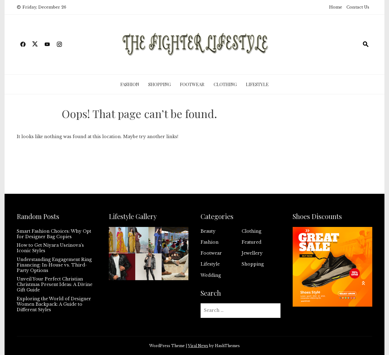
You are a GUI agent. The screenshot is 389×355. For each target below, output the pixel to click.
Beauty (208, 231)
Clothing (225, 84)
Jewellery (252, 253)
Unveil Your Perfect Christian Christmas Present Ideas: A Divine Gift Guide (54, 284)
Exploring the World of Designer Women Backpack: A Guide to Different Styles (54, 304)
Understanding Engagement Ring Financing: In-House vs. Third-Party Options (54, 265)
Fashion (129, 84)
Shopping (159, 84)
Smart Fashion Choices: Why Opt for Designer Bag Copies (54, 233)
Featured (251, 242)
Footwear (192, 84)
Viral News (198, 345)
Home (335, 7)
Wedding (211, 275)
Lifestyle (257, 84)
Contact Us (357, 7)
